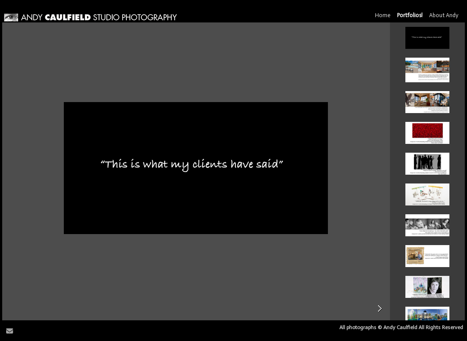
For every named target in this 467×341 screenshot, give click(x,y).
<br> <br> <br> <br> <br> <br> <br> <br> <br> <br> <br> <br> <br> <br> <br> (427, 171)
